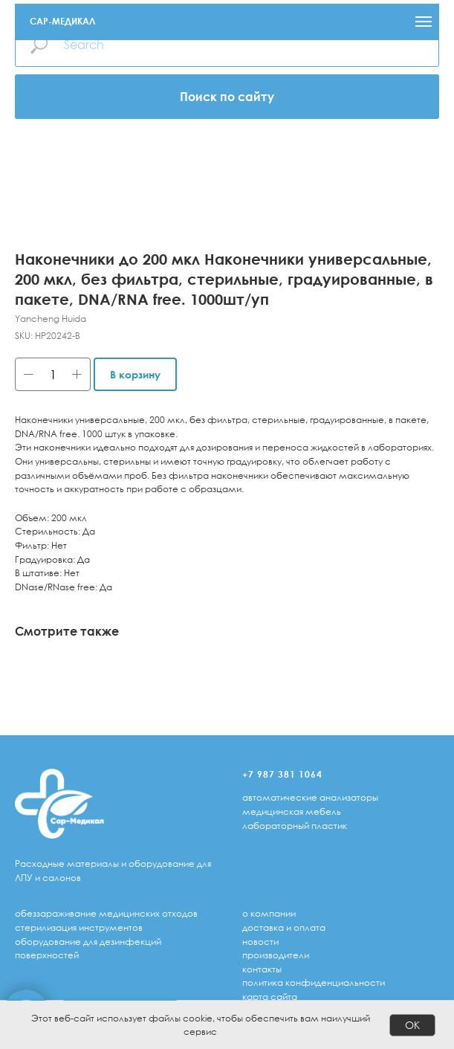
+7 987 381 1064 (282, 774)
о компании (269, 913)
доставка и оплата (283, 927)
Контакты (262, 969)
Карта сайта (269, 996)
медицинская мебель (291, 811)
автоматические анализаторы (310, 797)
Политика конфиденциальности (313, 982)
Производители (275, 955)
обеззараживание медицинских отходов (106, 913)
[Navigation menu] (423, 21)
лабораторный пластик (294, 825)
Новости (260, 941)
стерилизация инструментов (79, 927)
